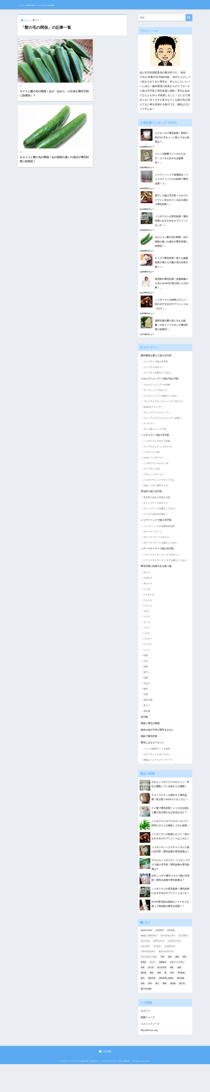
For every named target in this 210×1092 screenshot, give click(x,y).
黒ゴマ (146, 713)
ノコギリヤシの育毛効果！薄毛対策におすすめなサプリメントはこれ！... (171, 223)
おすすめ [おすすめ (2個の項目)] (171, 957)
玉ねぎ (146, 690)
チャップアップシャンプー (156, 419)
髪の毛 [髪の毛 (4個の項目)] (182, 1011)
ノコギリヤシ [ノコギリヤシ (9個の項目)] (169, 973)
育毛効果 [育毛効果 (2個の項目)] (181, 1000)
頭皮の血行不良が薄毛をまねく (158, 737)
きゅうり (147, 591)
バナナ (146, 640)
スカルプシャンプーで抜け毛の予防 (161, 384)
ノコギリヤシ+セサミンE (155, 470)
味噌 (145, 663)
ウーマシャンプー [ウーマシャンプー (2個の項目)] (168, 963)
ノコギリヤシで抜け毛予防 (156, 441)
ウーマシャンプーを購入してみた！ (161, 402)
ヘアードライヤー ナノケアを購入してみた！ (165, 567)
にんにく (147, 613)
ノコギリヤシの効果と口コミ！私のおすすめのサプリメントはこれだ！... (171, 309)
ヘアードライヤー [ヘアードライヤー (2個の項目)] (148, 979)
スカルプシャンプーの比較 (156, 391)
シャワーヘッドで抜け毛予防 (157, 527)
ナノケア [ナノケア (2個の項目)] (157, 973)
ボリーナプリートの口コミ (156, 544)
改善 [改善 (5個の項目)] (179, 995)
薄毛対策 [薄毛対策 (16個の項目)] (151, 1005)
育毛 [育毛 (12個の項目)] (172, 1000)
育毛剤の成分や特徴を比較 (156, 504)
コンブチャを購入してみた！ (157, 379)
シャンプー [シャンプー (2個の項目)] (145, 973)
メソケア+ (148, 430)
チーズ (146, 629)
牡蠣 (145, 685)
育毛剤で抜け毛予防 (152, 498)
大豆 (145, 668)
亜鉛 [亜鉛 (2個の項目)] (170, 984)
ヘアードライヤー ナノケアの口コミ (161, 562)
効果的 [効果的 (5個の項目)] (143, 989)
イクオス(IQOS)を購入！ (155, 521)
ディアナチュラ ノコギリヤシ (158, 453)
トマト (146, 635)
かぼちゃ (147, 585)
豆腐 (145, 702)
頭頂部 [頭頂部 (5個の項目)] (173, 1011)
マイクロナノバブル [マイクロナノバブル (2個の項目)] (149, 984)
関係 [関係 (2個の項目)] (164, 1011)
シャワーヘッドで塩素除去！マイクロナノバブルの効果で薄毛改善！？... (171, 180)
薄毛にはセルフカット (153, 751)
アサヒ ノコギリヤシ (153, 481)
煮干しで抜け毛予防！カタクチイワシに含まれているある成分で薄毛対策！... (171, 202)
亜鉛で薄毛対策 (149, 744)
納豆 (145, 696)
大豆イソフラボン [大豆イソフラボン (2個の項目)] (177, 989)
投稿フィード (148, 1044)
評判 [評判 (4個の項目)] (150, 1011)
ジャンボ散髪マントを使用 (156, 757)
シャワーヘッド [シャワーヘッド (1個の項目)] (174, 968)
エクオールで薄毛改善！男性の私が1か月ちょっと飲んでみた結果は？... (172, 138)
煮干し (146, 679)
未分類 (144, 724)
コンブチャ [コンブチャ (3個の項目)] (183, 963)
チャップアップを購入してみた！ (160, 515)
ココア (146, 624)
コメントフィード (151, 1051)
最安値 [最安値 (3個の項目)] (143, 1000)
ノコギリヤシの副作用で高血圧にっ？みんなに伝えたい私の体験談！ (74, 4)
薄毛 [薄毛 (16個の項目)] (142, 1005)
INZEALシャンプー (152, 413)
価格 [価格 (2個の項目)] (177, 984)
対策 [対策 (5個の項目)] (142, 995)
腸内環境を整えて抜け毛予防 (157, 361)
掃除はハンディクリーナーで (157, 768)
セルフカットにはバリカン (156, 762)
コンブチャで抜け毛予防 (155, 368)
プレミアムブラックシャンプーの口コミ (163, 407)
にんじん (147, 607)
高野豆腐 (147, 707)
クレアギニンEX (151, 475)
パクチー (147, 646)
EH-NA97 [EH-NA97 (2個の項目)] (160, 957)
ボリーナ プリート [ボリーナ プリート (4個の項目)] (166, 979)
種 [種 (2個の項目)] (165, 1000)
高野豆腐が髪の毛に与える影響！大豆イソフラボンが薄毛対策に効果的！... (171, 331)
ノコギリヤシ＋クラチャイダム (159, 486)
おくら (146, 579)
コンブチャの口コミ (153, 373)
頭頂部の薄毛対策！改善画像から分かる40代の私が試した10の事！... (171, 288)
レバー (146, 657)
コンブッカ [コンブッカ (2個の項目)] (145, 968)
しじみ (146, 596)
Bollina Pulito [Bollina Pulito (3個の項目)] (146, 957)
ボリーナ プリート (152, 538)
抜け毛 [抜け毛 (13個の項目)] (151, 995)
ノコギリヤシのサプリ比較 (156, 447)
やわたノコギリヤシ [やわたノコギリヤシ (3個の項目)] (149, 963)
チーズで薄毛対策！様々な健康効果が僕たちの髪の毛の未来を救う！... (171, 266)
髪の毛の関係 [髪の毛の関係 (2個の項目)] (146, 1016)
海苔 (145, 674)
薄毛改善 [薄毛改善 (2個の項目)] (180, 1005)
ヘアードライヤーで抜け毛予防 (158, 555)
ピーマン (147, 652)
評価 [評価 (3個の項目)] (142, 1011)
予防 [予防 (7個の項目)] (162, 984)
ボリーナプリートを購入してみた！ (161, 550)
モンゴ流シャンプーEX (154, 435)
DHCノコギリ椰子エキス (155, 492)
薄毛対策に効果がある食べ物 (157, 573)
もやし (146, 618)
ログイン (146, 1038)
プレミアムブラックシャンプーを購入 (162, 424)
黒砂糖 (146, 718)
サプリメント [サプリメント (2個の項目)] (159, 968)
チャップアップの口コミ (155, 510)
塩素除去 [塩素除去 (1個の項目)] (162, 989)
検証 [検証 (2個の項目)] (152, 1000)
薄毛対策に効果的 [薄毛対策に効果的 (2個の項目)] (166, 1005)
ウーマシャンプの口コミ (155, 396)
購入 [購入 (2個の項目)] (157, 1011)
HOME (105, 1079)
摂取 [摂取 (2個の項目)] (171, 995)
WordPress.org (149, 1058)
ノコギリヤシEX (151, 458)
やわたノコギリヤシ (153, 464)
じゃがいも (149, 602)
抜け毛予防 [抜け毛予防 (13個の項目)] (161, 995)
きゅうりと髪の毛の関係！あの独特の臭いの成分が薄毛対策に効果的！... (171, 245)
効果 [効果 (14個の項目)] (184, 984)
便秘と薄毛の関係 (151, 731)
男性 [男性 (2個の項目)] (159, 1000)
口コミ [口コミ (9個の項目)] (152, 989)
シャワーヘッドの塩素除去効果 (159, 533)
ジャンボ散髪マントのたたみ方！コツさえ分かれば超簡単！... (171, 159)
